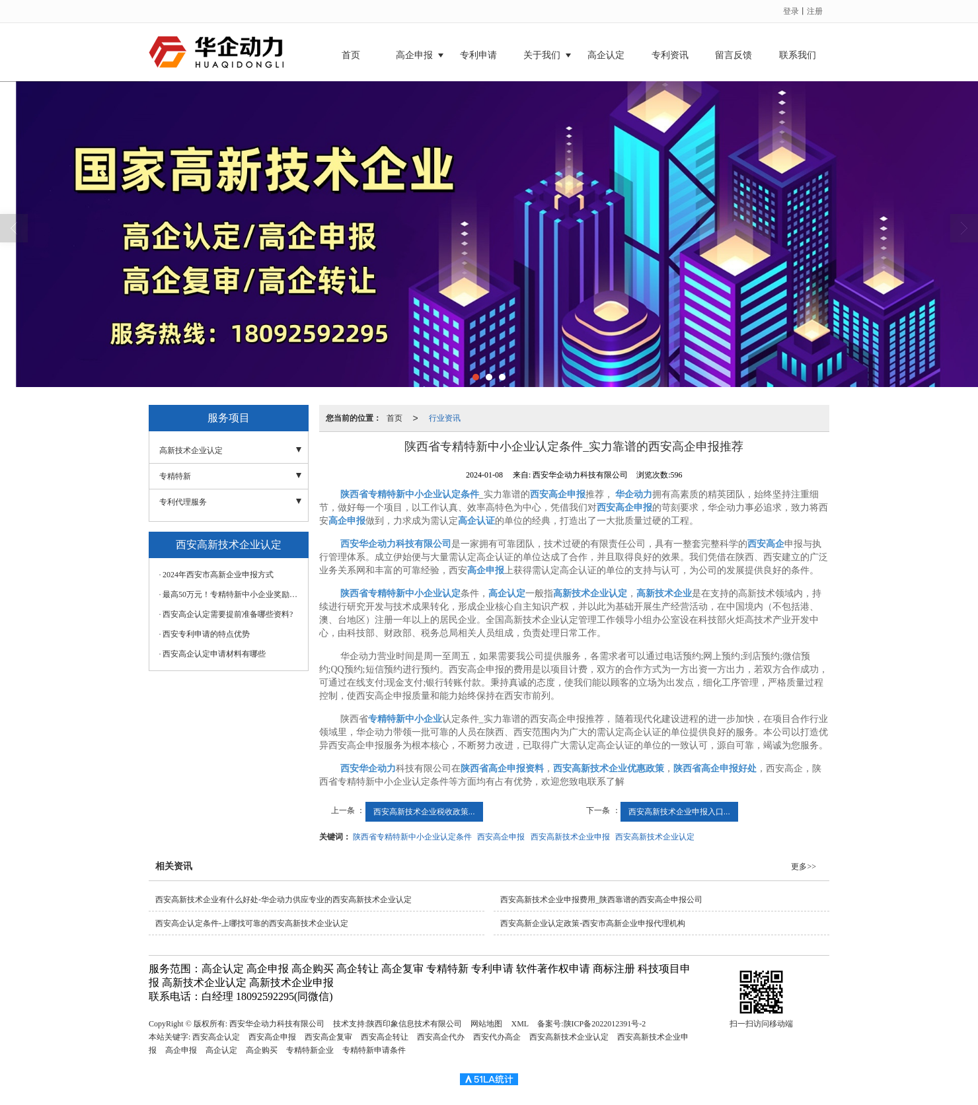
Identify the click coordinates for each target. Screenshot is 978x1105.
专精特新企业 (310, 1050)
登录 (791, 11)
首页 (351, 55)
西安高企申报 (501, 836)
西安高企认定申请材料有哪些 (214, 654)
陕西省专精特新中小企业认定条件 (412, 836)
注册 (815, 11)
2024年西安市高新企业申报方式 (218, 574)
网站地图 (486, 1023)
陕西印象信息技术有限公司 (414, 1023)
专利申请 (478, 55)
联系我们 (797, 55)
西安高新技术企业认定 (655, 836)
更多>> (803, 866)
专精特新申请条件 (374, 1050)
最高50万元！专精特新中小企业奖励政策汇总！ (232, 594)
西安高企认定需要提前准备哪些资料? (228, 614)
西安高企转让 (384, 1037)
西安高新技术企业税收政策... (424, 811)
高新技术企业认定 (191, 450)
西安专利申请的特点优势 (206, 634)
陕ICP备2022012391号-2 (605, 1023)
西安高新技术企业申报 (570, 836)
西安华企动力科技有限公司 (276, 1023)
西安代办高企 (497, 1037)
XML (520, 1023)
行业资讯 (445, 418)
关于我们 (541, 55)
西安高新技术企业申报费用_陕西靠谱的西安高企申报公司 (601, 899)
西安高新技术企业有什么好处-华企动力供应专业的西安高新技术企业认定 (283, 899)
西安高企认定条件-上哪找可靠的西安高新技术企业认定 (251, 923)
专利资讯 (670, 55)
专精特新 (175, 476)
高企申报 (414, 55)
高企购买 (262, 1050)
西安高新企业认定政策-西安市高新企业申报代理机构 (592, 923)
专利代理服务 (183, 502)
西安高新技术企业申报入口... (679, 811)
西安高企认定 (216, 1037)
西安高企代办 (441, 1037)
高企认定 (605, 55)
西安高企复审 (328, 1037)
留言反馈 (733, 55)
